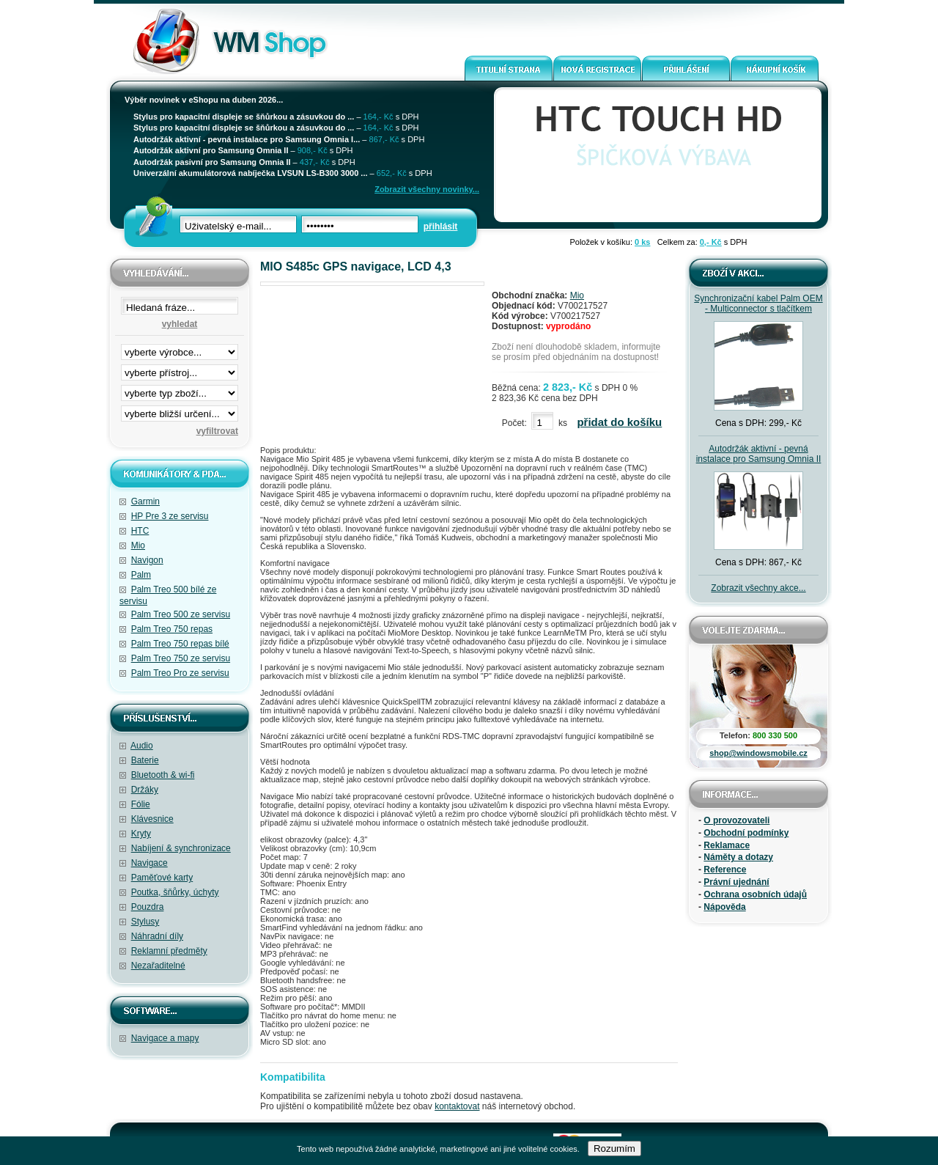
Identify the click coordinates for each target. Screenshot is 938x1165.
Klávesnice (152, 819)
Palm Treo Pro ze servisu (180, 673)
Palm (141, 575)
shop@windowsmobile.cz (758, 753)
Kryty (141, 833)
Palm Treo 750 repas (172, 629)
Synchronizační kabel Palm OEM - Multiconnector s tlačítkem (758, 303)
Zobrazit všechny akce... (758, 588)
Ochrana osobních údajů (755, 894)
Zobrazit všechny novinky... (426, 189)
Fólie (140, 804)
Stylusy (145, 921)
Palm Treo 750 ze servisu (180, 658)
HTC (140, 531)
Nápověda (724, 907)
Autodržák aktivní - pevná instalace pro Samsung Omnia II (758, 454)
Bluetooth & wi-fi (163, 775)
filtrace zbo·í (179, 390)
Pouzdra (147, 907)
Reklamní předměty (169, 951)
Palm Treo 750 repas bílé (180, 644)
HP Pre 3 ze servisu (170, 516)
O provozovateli (736, 820)
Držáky (144, 789)
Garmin (145, 501)
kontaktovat (457, 1106)
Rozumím (614, 1148)
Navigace (149, 863)
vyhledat (180, 324)
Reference (725, 869)
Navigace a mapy (165, 1038)
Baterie (145, 760)
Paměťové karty (162, 877)
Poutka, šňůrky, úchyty (175, 892)
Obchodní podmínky (746, 833)
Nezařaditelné (158, 965)
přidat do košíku (619, 422)
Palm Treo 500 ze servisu (180, 614)
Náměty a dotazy (738, 857)
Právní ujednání (736, 882)
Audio (141, 745)
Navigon (147, 560)
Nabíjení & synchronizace (181, 848)
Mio (138, 545)
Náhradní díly (157, 936)
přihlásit (441, 226)
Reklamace (727, 845)
